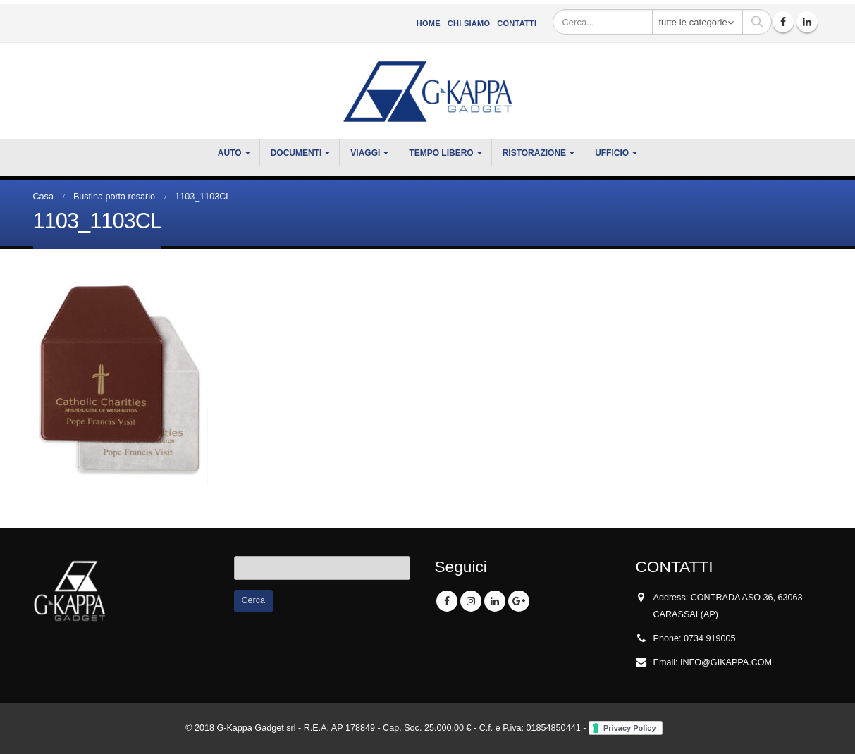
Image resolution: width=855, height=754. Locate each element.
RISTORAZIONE (534, 153)
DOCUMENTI (296, 153)
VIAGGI (365, 153)
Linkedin (494, 601)
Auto (230, 153)
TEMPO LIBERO (441, 153)
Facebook (446, 601)
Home (429, 23)
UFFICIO (612, 153)
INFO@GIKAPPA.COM (726, 662)
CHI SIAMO (469, 23)
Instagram (470, 601)
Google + (518, 601)
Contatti (516, 23)
